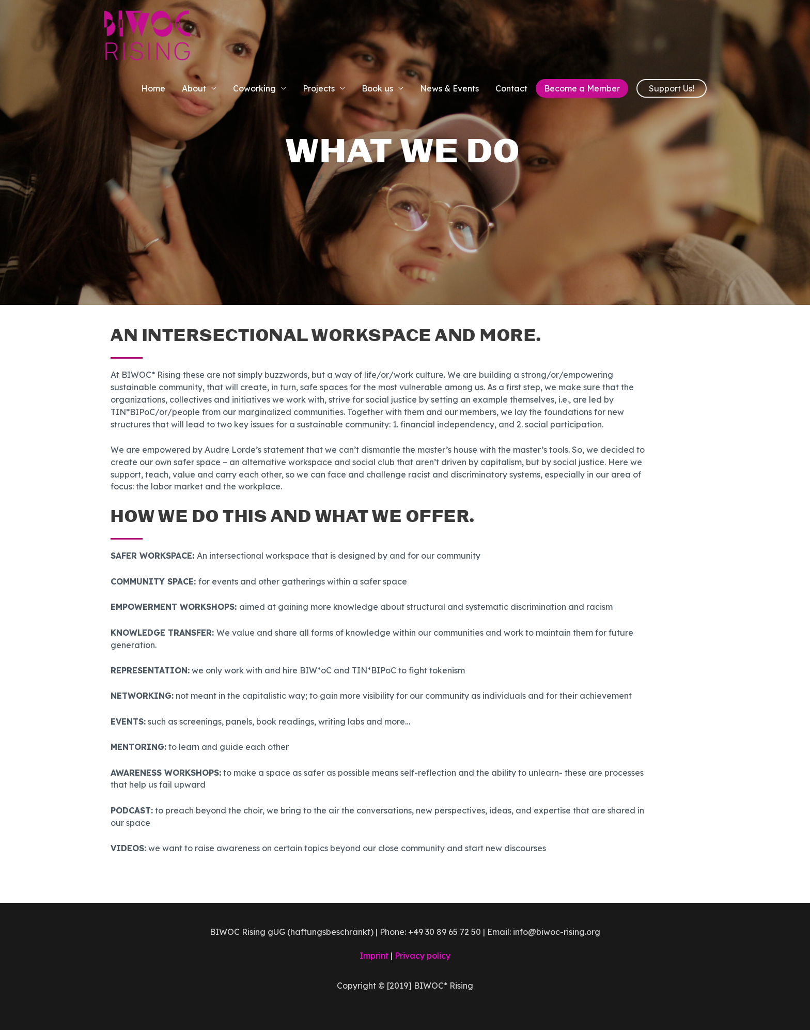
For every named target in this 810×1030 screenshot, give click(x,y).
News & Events (449, 88)
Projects (319, 88)
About (194, 88)
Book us (377, 88)
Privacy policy (422, 955)
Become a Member (582, 88)
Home (153, 88)
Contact (511, 88)
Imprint (374, 955)
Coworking (254, 88)
